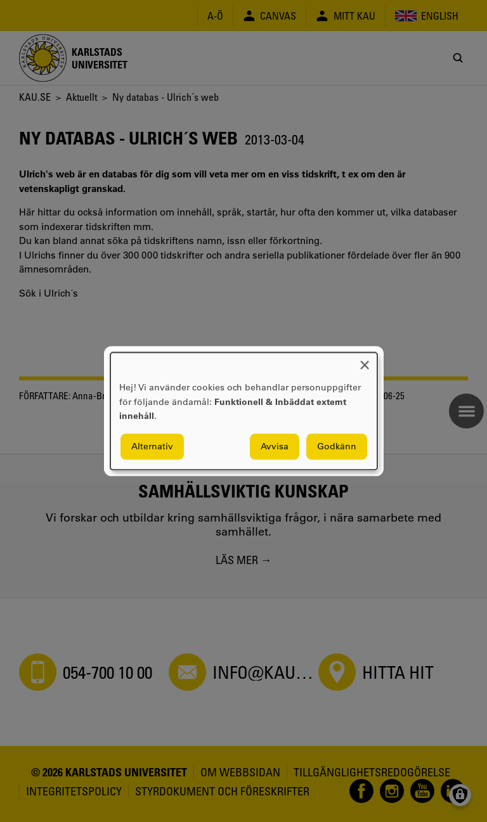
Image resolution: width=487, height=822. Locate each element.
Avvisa (275, 446)
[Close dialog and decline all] (364, 360)
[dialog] (243, 411)
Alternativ (152, 446)
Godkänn (336, 446)
